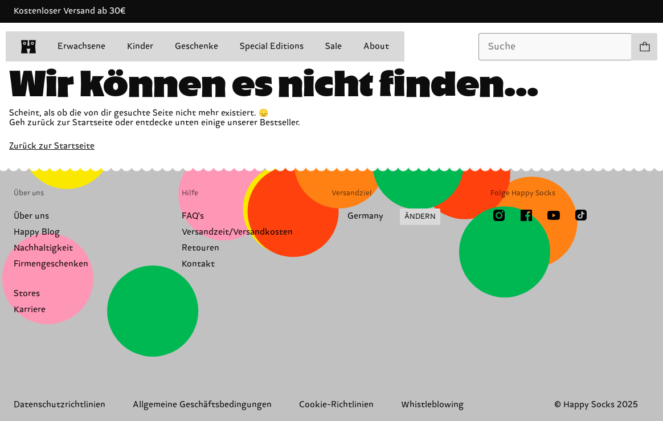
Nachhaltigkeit (43, 248)
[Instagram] (499, 215)
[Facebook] (526, 215)
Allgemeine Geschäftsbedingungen (202, 405)
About (376, 46)
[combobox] (555, 46)
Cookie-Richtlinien (336, 405)
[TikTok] (581, 215)
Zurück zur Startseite (52, 146)
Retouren (200, 248)
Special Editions (272, 46)
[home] (28, 47)
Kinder (140, 46)
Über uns (31, 216)
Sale (333, 46)
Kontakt (198, 264)
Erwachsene (81, 46)
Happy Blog (37, 232)
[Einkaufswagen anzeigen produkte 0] (644, 46)
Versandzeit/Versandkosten (237, 232)
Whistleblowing (432, 405)
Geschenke (196, 46)
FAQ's (193, 216)
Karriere (30, 309)
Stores (27, 294)
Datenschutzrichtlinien (59, 405)
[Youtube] (553, 215)
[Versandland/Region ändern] (386, 217)
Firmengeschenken (51, 264)
